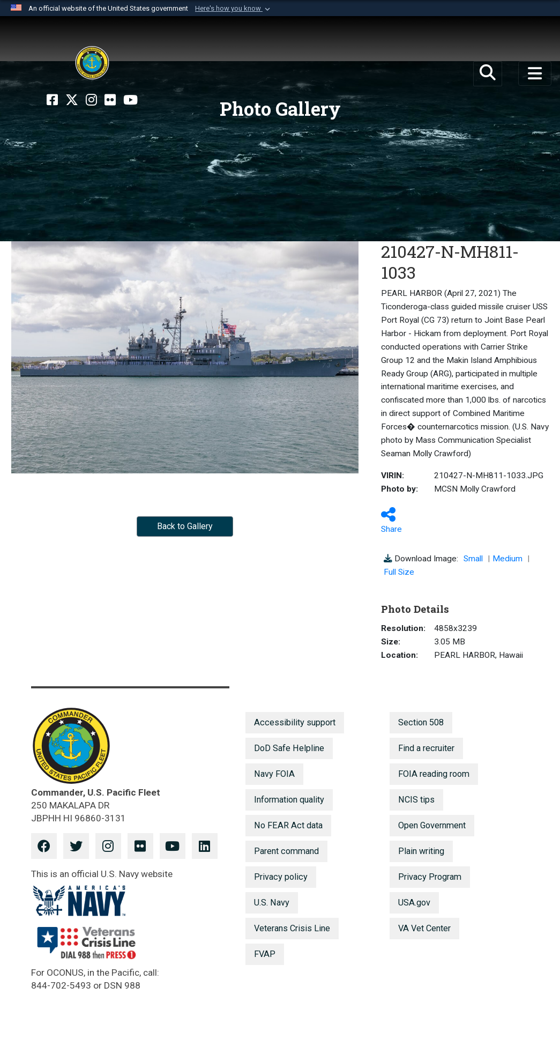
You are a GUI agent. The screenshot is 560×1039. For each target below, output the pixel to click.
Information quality (289, 800)
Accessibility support (294, 722)
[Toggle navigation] (534, 73)
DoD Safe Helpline (289, 748)
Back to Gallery (185, 526)
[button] (233, 8)
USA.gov (414, 902)
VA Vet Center (424, 928)
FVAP (264, 954)
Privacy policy (281, 877)
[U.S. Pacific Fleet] (92, 62)
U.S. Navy (271, 902)
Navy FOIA (274, 774)
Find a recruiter (426, 748)
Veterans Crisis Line (292, 928)
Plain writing (421, 851)
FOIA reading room (433, 774)
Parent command (286, 851)
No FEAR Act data (288, 825)
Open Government (432, 825)
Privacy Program (429, 877)
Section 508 (421, 722)
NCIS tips (416, 800)
